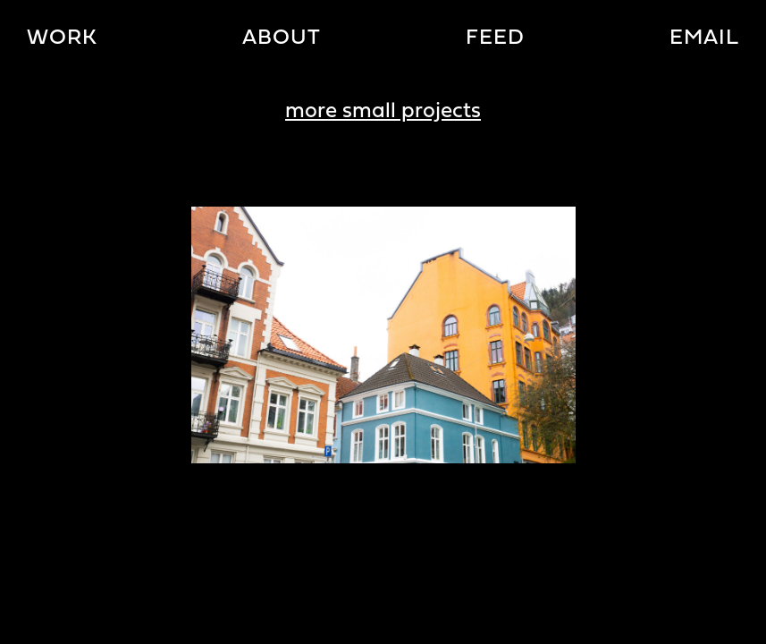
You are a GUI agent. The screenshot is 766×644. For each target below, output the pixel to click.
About (281, 38)
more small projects (383, 112)
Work (62, 38)
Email (704, 38)
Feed (495, 38)
